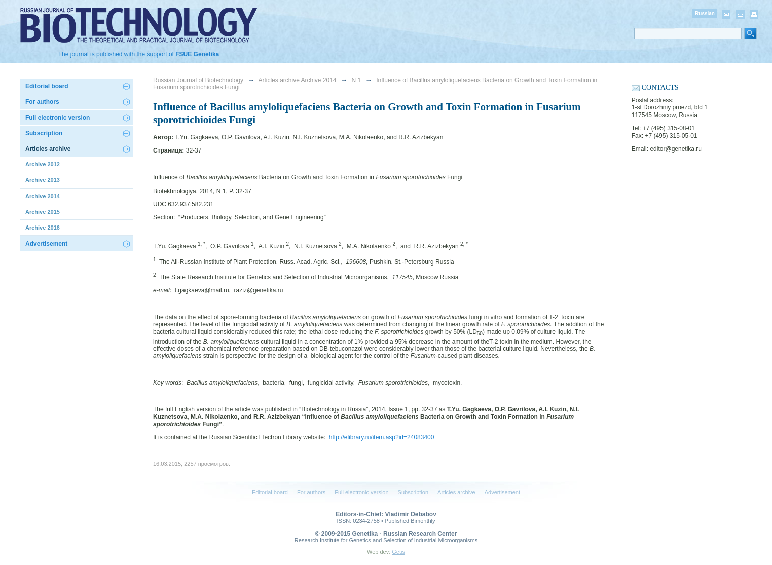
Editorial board (46, 86)
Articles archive (278, 80)
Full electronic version (57, 117)
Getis (398, 552)
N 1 (356, 80)
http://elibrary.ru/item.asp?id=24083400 (381, 437)
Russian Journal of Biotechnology (198, 80)
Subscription (43, 133)
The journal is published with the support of (138, 54)
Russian (705, 13)
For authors (311, 492)
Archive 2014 (318, 80)
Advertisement (46, 243)
